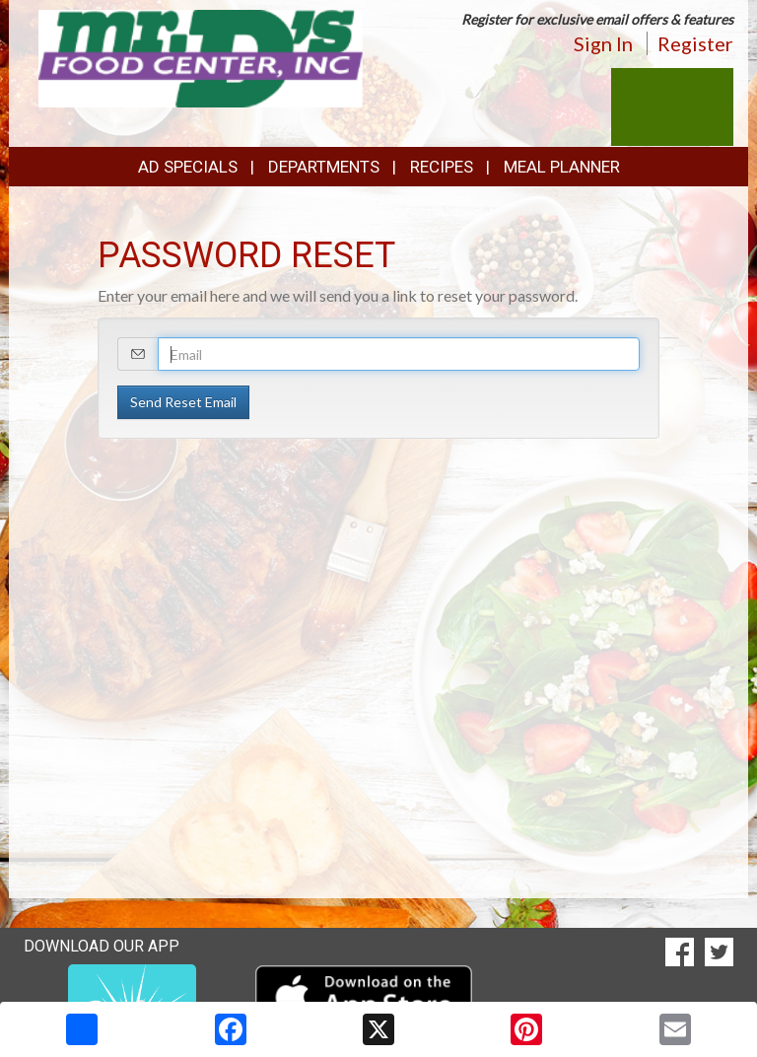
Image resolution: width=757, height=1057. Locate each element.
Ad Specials (188, 166)
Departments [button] (323, 166)
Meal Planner (562, 166)
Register (695, 43)
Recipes (441, 166)
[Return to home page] (201, 56)
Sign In (603, 43)
